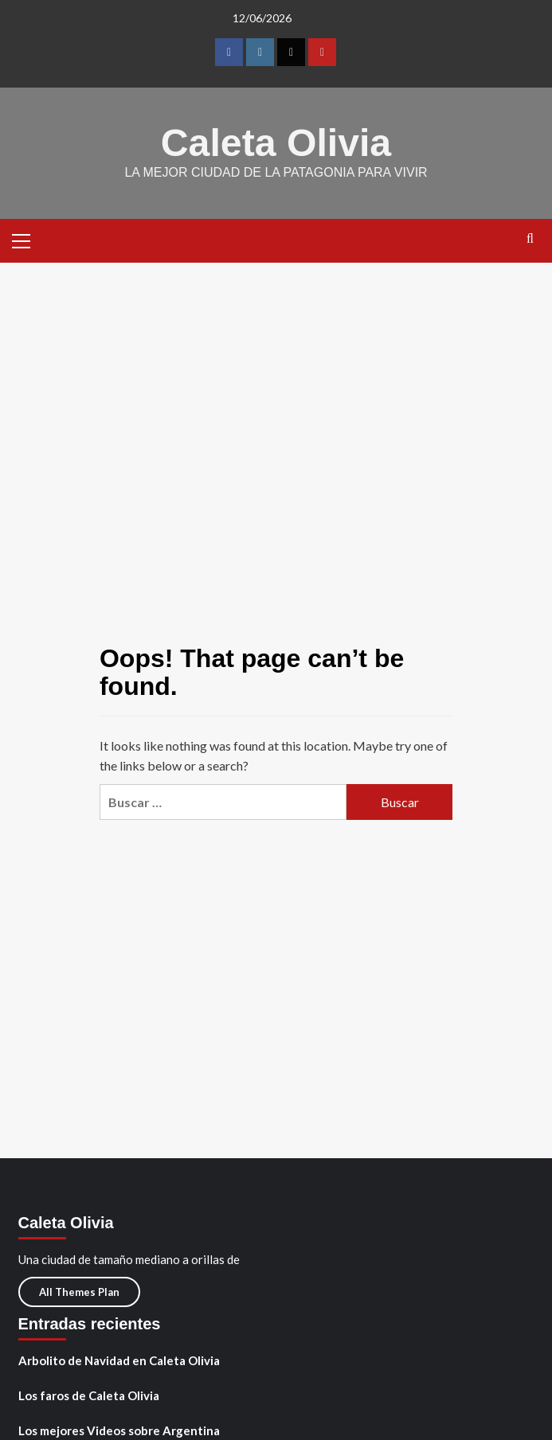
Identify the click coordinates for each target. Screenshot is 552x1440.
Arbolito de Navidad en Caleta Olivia (119, 1359)
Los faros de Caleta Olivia (88, 1394)
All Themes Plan (79, 1291)
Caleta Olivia (275, 142)
